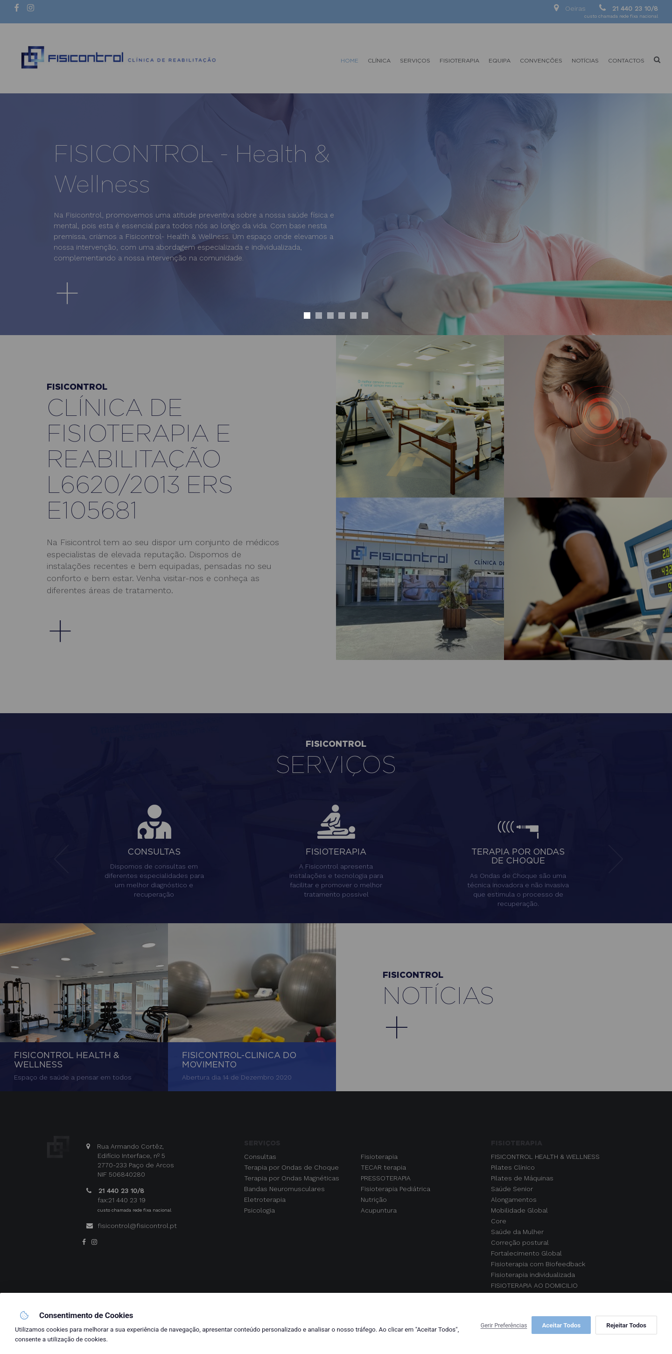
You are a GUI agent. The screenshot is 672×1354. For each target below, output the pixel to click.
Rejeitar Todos (562, 1325)
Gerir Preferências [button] (504, 1325)
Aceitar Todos (627, 1325)
